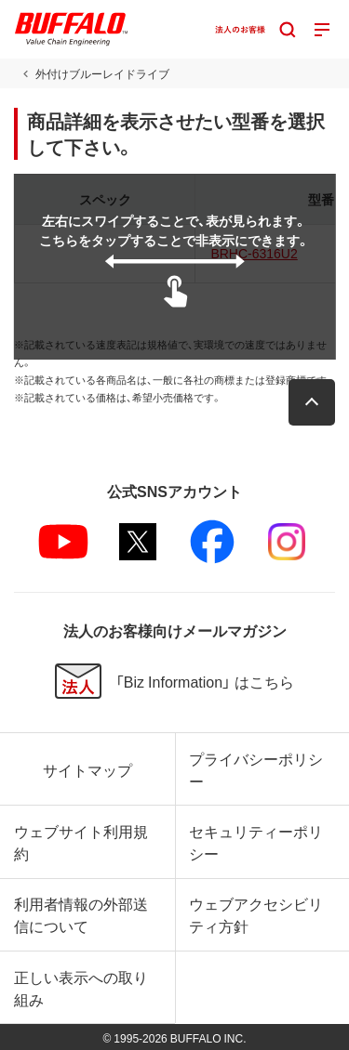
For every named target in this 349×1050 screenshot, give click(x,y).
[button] (312, 402)
